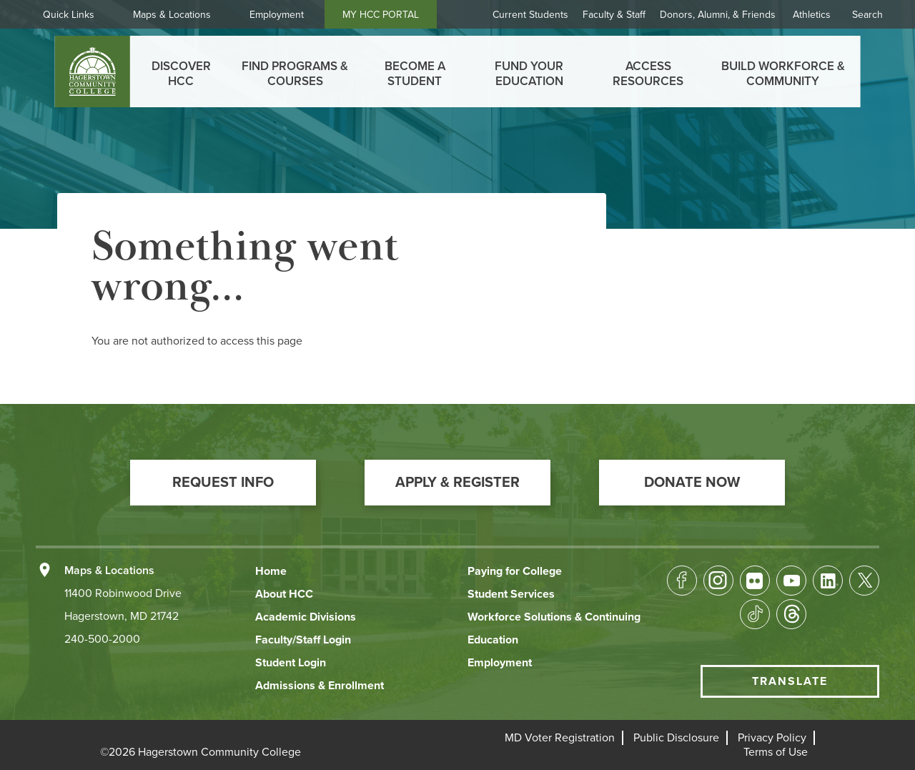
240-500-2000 (102, 639)
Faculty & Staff (614, 15)
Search (867, 15)
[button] (223, 482)
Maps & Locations (172, 15)
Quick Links (68, 15)
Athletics (812, 15)
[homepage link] (92, 71)
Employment (276, 15)
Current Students (530, 15)
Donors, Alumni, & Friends (718, 15)
